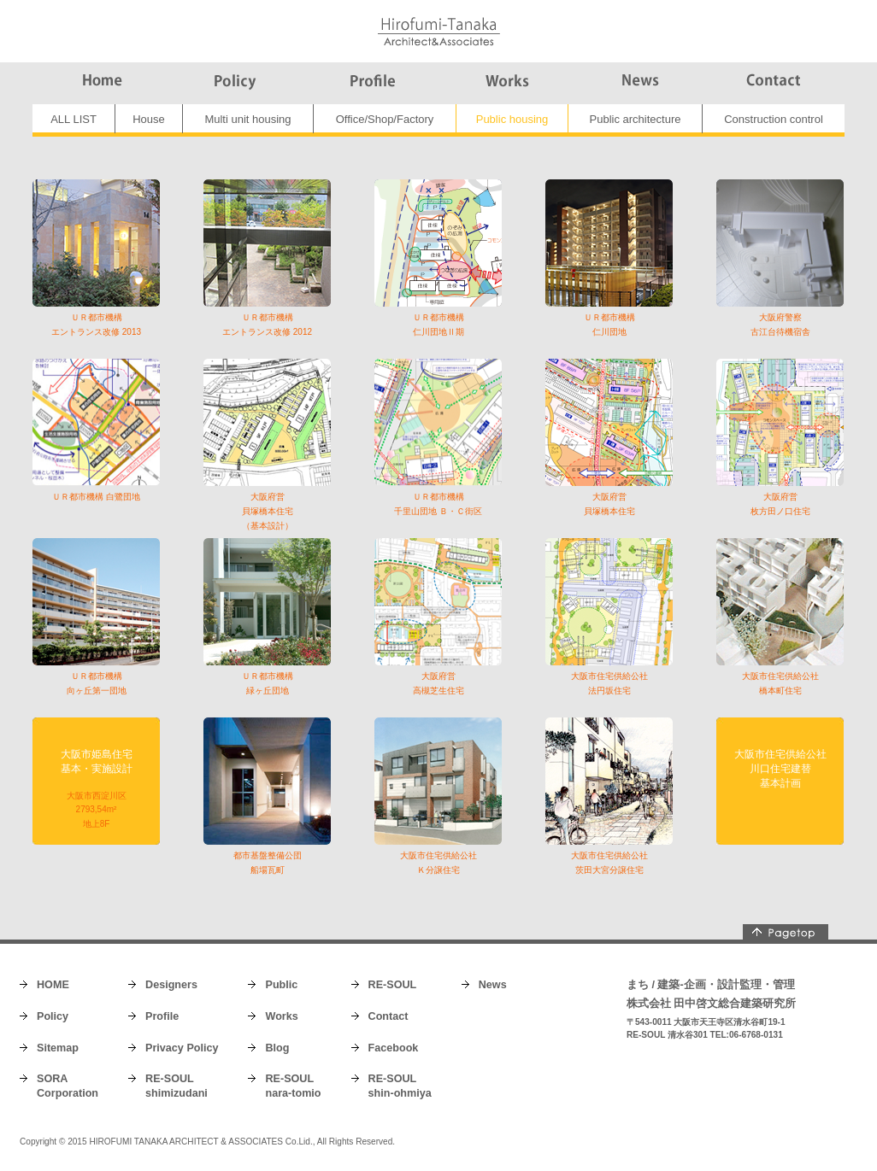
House (148, 119)
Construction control (773, 119)
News (493, 985)
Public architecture (635, 119)
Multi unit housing (247, 119)
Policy (52, 1016)
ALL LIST (73, 119)
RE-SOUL (392, 985)
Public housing (512, 119)
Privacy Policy (181, 1048)
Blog (277, 1048)
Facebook (393, 1048)
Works (281, 1016)
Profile (162, 1016)
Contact (388, 1016)
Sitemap (58, 1048)
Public (281, 985)
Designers (171, 985)
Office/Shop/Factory (385, 119)
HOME (53, 985)
